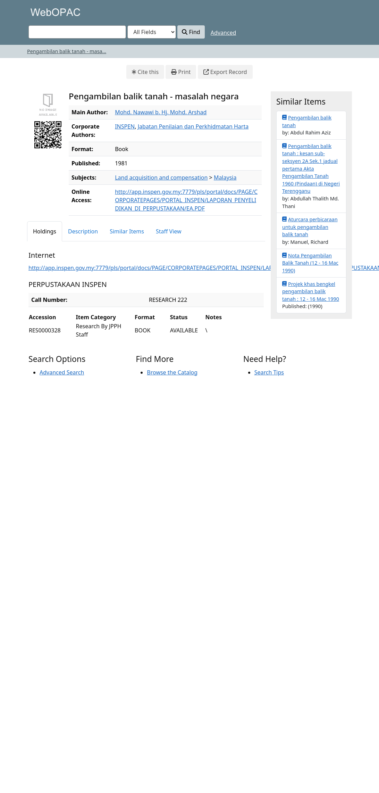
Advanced (223, 32)
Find (191, 32)
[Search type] (151, 32)
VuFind (40, 12)
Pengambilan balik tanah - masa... (66, 51)
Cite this (145, 72)
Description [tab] (83, 231)
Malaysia (225, 177)
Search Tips (269, 372)
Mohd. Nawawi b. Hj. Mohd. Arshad (161, 112)
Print (181, 72)
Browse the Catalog (172, 372)
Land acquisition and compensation (161, 177)
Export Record (225, 72)
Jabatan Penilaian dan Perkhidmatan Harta (193, 126)
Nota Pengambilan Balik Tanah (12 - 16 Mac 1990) (310, 263)
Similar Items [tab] (127, 231)
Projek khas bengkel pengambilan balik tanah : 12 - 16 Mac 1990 (310, 291)
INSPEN (125, 126)
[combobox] (77, 32)
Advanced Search (62, 372)
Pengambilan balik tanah (306, 121)
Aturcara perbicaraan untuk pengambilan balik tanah (310, 227)
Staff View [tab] (169, 231)
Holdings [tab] (44, 231)
